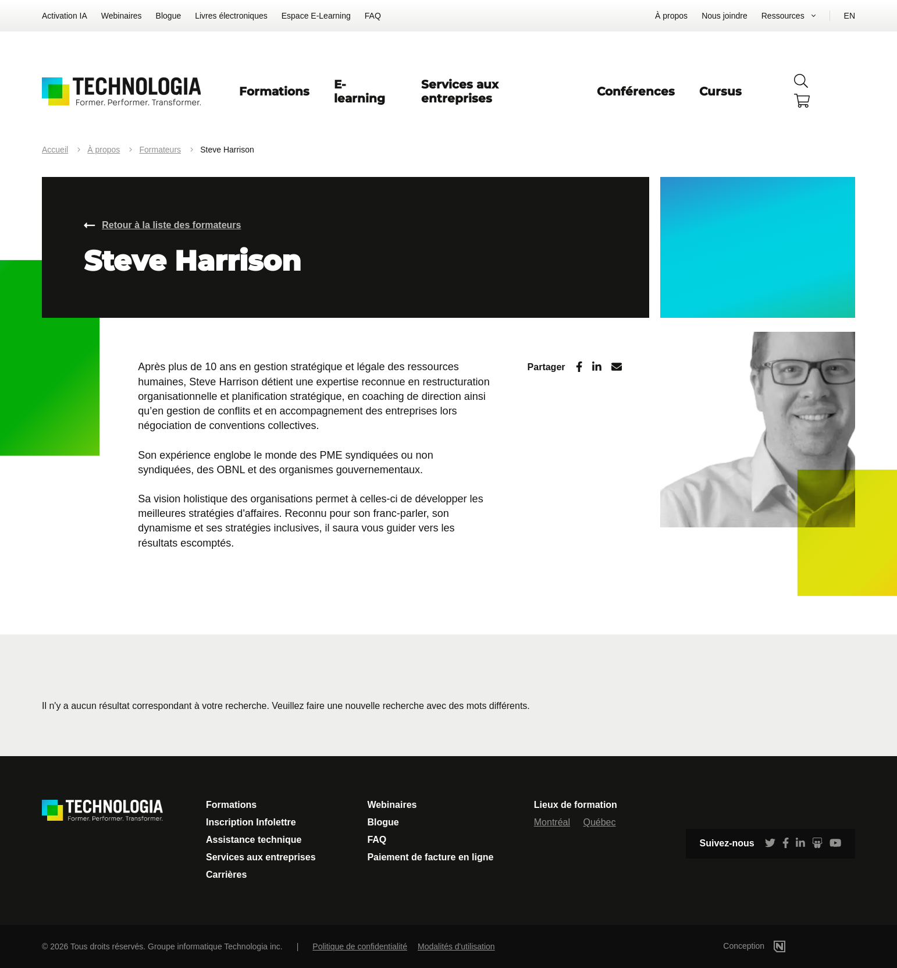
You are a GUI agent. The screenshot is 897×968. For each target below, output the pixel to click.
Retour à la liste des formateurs (171, 225)
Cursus (720, 91)
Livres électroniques (231, 15)
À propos (671, 15)
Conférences (636, 91)
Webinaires (121, 15)
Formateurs (160, 149)
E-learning (359, 91)
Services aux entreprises (460, 91)
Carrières (226, 875)
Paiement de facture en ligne (430, 857)
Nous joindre (725, 15)
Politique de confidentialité (359, 946)
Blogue (168, 15)
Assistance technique (254, 840)
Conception (771, 946)
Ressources (783, 15)
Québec (599, 822)
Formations (274, 91)
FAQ (373, 15)
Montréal (552, 822)
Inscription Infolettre (251, 822)
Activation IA (64, 15)
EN (849, 15)
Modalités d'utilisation (456, 946)
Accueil (55, 149)
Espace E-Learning (316, 15)
